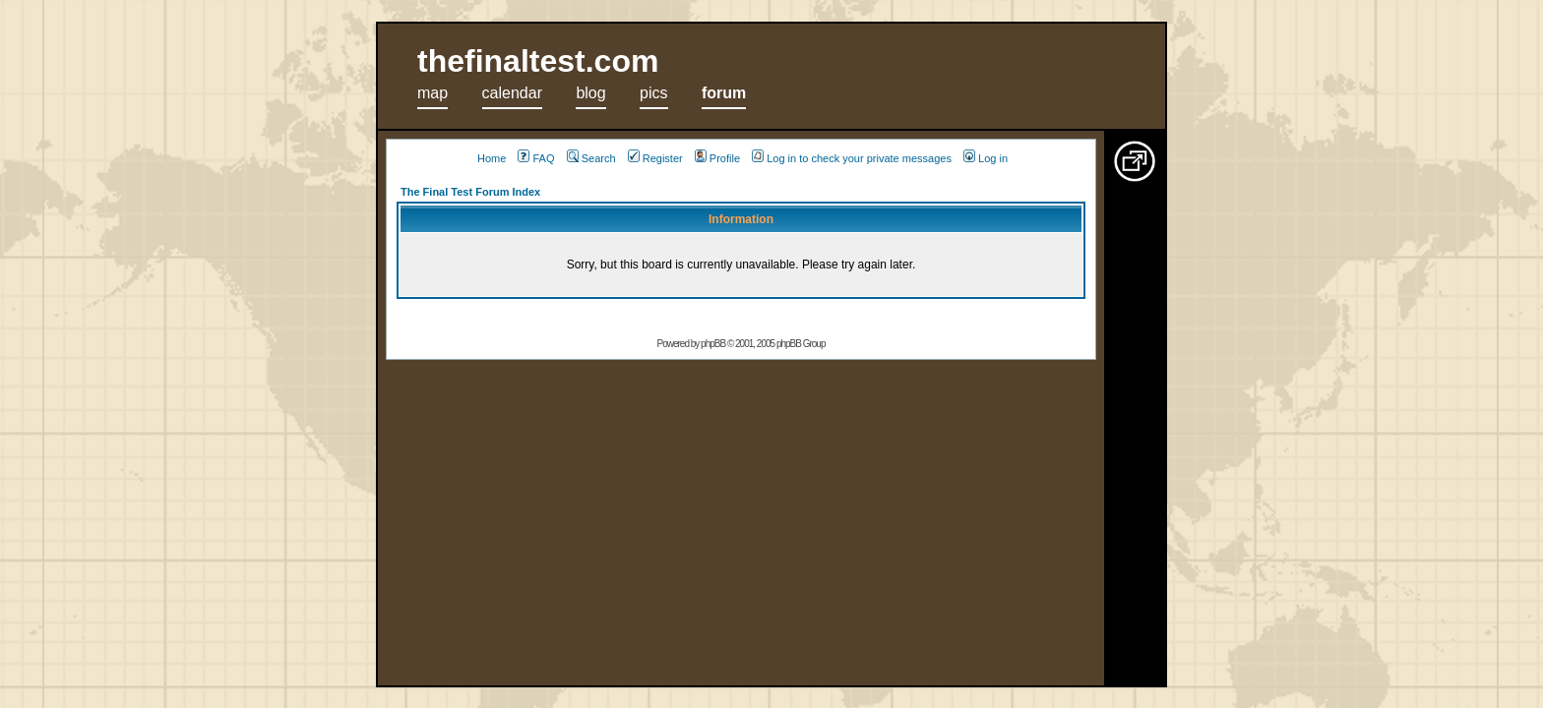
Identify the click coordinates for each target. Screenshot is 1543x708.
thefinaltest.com (537, 61)
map (432, 93)
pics (653, 93)
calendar (512, 93)
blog (590, 93)
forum (724, 93)
